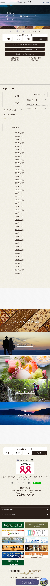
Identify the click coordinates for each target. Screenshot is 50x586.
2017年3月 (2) (19, 263)
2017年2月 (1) (19, 266)
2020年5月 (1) (19, 223)
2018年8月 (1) (19, 250)
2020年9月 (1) (19, 213)
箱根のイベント (32, 100)
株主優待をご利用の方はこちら (25, 54)
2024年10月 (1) (19, 159)
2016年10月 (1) (19, 270)
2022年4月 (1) (19, 186)
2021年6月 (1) (19, 203)
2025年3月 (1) (19, 153)
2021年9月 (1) (19, 200)
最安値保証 (15, 58)
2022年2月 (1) (19, 190)
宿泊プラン (35, 60)
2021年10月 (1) (19, 196)
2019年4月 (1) (19, 246)
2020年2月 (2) (19, 226)
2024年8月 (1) (19, 163)
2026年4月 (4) (19, 133)
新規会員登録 (15, 60)
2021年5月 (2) (19, 206)
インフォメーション (10, 110)
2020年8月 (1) (19, 216)
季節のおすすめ (32, 104)
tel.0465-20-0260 (25, 495)
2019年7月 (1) (19, 236)
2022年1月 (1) (19, 193)
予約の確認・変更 (35, 58)
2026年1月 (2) (19, 143)
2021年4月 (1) (19, 210)
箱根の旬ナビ (38, 94)
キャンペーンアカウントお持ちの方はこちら (25, 44)
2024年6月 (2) (19, 169)
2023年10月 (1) (19, 180)
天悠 (24, 2)
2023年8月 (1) (19, 183)
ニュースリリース (9, 119)
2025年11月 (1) (19, 146)
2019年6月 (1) (19, 240)
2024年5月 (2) (19, 173)
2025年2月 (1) (19, 156)
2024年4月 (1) (19, 176)
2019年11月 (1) (19, 230)
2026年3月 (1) (19, 136)
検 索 (40, 39)
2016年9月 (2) (19, 273)
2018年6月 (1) (19, 253)
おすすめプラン (32, 108)
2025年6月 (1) (19, 149)
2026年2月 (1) (19, 139)
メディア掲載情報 (9, 114)
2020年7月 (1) (19, 220)
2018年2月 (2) (19, 260)
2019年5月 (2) (19, 243)
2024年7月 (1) (19, 166)
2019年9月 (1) (19, 233)
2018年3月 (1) (19, 256)
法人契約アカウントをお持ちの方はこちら (25, 49)
